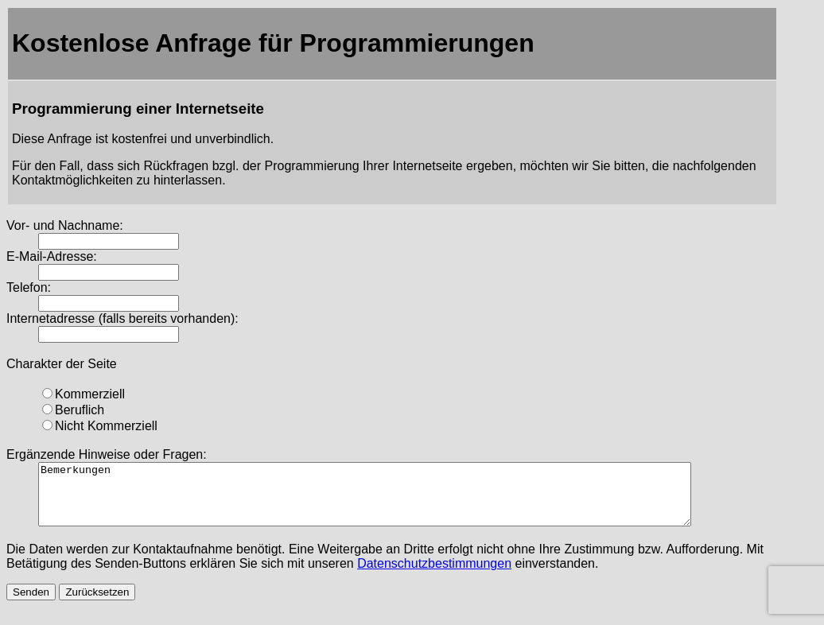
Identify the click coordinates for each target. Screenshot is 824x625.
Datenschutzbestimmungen (434, 575)
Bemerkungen (404, 500)
